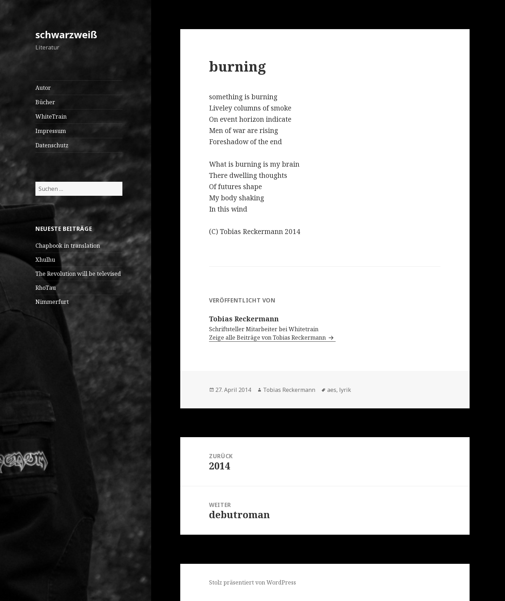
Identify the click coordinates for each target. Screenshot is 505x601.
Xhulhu (45, 259)
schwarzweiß (66, 34)
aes (331, 390)
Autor (43, 88)
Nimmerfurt (52, 302)
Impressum (50, 131)
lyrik (345, 390)
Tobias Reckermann (289, 390)
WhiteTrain (51, 116)
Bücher (45, 102)
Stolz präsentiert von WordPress (252, 582)
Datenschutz (51, 145)
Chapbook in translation (67, 245)
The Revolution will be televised (78, 274)
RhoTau (45, 288)
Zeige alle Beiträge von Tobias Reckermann (268, 337)
